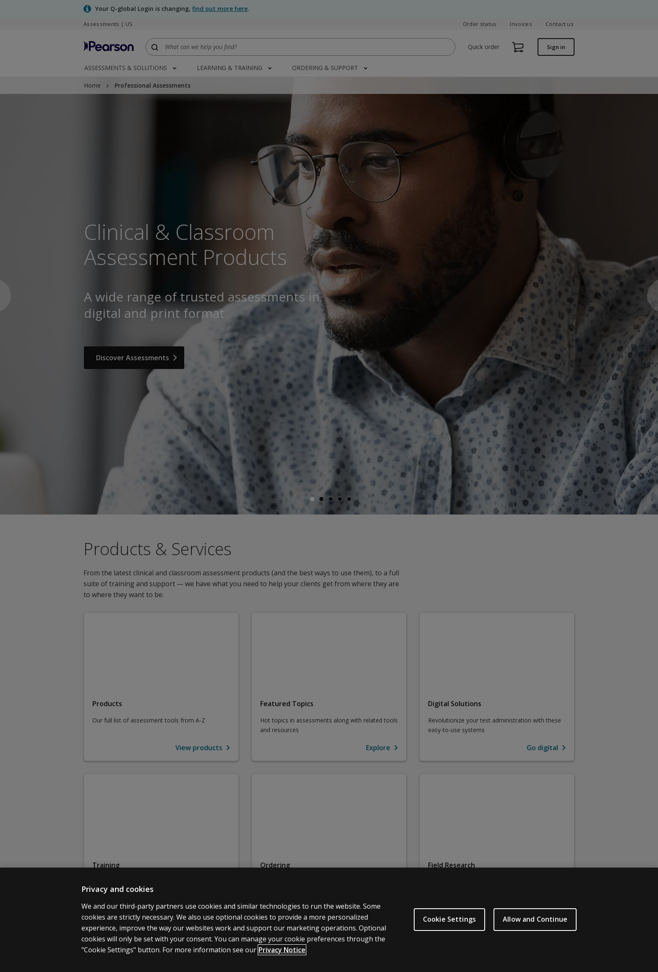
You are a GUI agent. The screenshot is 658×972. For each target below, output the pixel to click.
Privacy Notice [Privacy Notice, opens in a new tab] (282, 949)
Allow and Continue (535, 919)
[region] (329, 920)
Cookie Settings (449, 919)
